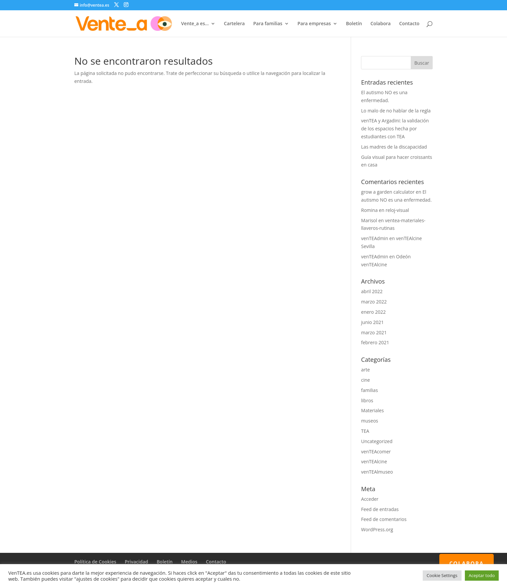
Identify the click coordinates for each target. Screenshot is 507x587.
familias (369, 390)
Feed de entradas (379, 509)
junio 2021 (372, 322)
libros (367, 400)
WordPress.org (377, 529)
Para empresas (314, 24)
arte (365, 369)
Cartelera (234, 24)
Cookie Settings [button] (442, 575)
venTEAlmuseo (377, 472)
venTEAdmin (374, 238)
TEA (365, 431)
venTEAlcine (374, 461)
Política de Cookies (95, 561)
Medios (189, 561)
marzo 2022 (374, 301)
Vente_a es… (195, 24)
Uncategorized (376, 441)
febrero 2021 (375, 342)
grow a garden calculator (387, 192)
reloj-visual (397, 210)
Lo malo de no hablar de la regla (396, 110)
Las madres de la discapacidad (394, 147)
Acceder (369, 499)
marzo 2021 (374, 332)
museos (369, 421)
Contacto (409, 24)
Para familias (267, 24)
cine (365, 380)
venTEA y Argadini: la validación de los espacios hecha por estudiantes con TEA (395, 128)
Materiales (372, 410)
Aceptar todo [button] (482, 575)
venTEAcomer (376, 451)
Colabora (380, 24)
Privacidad (136, 561)
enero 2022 (373, 312)
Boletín (354, 24)
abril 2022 (372, 291)
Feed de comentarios (383, 519)
